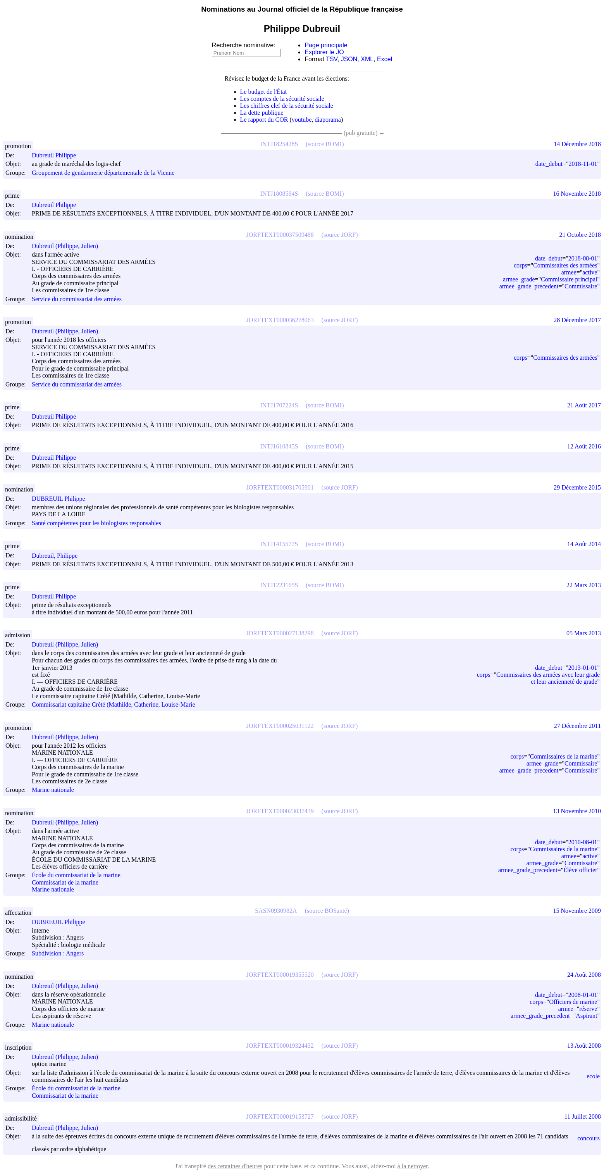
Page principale (326, 45)
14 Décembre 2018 (577, 144)
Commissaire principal (569, 279)
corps (520, 265)
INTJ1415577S (279, 544)
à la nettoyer (413, 1166)
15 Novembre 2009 (577, 910)
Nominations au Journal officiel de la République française (302, 9)
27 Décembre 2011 (577, 725)
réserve (588, 1008)
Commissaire (580, 286)
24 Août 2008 (584, 974)
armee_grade (519, 279)
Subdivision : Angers (58, 953)
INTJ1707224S (279, 405)
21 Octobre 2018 (580, 234)
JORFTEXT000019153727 (280, 1116)
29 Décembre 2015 (577, 487)
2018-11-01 (582, 163)
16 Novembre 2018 (577, 193)
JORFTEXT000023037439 (280, 811)
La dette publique (262, 112)
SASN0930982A (276, 910)
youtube (302, 119)
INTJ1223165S (279, 585)
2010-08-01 (582, 842)
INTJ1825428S (279, 144)
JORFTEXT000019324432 (280, 1045)
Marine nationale (53, 790)
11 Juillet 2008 (582, 1116)
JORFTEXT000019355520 (280, 974)
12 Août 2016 (584, 446)
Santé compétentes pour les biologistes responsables (96, 523)
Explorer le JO (324, 52)
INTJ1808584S (279, 193)
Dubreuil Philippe (57, 155)
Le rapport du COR (264, 119)
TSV (331, 59)
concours (588, 1138)
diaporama (328, 119)
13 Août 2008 (584, 1045)
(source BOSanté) (327, 910)
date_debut (549, 163)
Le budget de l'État (263, 91)
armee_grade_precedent (529, 286)
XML (367, 59)
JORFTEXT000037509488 (280, 234)
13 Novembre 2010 (577, 811)
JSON (349, 59)
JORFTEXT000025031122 (280, 725)
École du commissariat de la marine (76, 875)
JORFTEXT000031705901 (280, 487)
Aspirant (586, 1015)
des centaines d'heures (235, 1166)
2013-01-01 (582, 667)
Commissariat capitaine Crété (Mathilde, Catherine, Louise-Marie (113, 705)
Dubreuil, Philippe (58, 555)
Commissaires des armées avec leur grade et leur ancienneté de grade (548, 678)
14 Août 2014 (584, 544)
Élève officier (580, 870)
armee (568, 272)
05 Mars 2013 (583, 633)
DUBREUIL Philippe (62, 498)
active (589, 272)
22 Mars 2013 (583, 585)
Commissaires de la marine (563, 756)
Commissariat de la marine (65, 882)
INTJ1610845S (279, 446)
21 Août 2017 (584, 405)
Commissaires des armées (565, 265)
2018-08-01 (582, 258)
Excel (384, 59)
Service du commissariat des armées (77, 299)
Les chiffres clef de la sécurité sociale (286, 105)
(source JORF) (340, 234)
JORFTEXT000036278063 (280, 320)
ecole (593, 1076)
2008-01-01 (582, 994)
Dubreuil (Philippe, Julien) (68, 246)
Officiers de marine (573, 1001)
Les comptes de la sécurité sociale (282, 98)
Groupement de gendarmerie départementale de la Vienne (103, 172)
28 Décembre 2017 (577, 320)
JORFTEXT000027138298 (280, 633)
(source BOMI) (325, 144)
